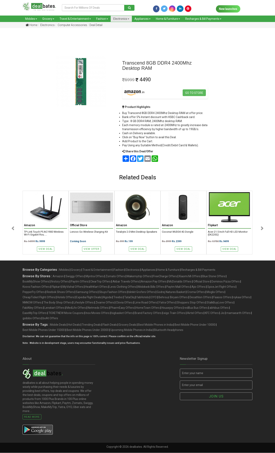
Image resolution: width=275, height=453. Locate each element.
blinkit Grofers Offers (141, 292)
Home (31, 25)
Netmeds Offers (98, 308)
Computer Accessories (72, 25)
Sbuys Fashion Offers (112, 292)
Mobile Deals (58, 324)
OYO (154, 297)
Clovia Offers (124, 302)
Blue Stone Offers (213, 276)
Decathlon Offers (200, 297)
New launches (228, 8)
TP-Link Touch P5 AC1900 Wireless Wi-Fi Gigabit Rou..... (44, 233)
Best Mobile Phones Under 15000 (44, 330)
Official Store (201, 281)
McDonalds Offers (180, 281)
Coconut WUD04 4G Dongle (177, 232)
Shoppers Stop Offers (191, 302)
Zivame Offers (104, 302)
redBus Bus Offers (196, 308)
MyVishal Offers (73, 287)
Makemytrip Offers (139, 276)
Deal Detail (96, 25)
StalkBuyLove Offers (220, 302)
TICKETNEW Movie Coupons (66, 313)
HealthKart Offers (96, 287)
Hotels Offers (65, 297)
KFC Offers (212, 313)
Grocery (48, 18)
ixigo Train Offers (174, 313)
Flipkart (56, 287)
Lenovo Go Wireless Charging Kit (89, 232)
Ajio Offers (198, 287)
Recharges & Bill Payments (203, 18)
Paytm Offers (79, 281)
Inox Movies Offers (97, 313)
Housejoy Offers (171, 308)
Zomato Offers (115, 276)
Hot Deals (74, 324)
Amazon (58, 276)
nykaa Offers (241, 297)
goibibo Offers (32, 318)
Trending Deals (91, 324)
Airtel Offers (195, 313)
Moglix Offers (215, 292)
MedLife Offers (76, 308)
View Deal (46, 249)
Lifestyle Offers (84, 302)
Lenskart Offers (54, 308)
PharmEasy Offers (122, 308)
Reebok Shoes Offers (60, 292)
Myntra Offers (95, 276)
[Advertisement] (20, 94)
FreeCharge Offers (165, 276)
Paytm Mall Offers (178, 287)
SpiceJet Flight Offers (221, 287)
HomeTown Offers (148, 308)
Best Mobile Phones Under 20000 (88, 330)
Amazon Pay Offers (154, 281)
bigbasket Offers (122, 313)
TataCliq (129, 297)
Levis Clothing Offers (122, 287)
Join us (216, 396)
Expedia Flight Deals (88, 297)
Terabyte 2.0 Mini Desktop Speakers (136, 232)
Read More (32, 417)
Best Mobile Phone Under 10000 (195, 324)
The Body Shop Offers (57, 302)
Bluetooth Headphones (168, 330)
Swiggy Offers (75, 276)
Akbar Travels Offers (125, 281)
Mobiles (31, 18)
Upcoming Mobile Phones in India (131, 330)
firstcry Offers (60, 281)
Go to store (194, 92)
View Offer (91, 249)
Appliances (142, 18)
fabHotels (142, 297)
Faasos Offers (222, 297)
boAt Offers (50, 318)
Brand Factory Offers (148, 313)
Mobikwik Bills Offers (151, 287)
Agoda (107, 297)
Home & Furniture (168, 18)
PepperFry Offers (34, 292)
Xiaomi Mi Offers (189, 276)
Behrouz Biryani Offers (173, 297)
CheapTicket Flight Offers (39, 297)
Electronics (121, 18)
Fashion (102, 18)
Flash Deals (110, 324)
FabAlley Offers (33, 308)
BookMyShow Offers (36, 281)
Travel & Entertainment (75, 18)
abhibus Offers (219, 308)
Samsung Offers (86, 292)
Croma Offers (196, 292)
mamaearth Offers (238, 313)
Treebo (117, 297)
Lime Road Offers (145, 302)
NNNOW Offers (32, 302)
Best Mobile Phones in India (155, 324)
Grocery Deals (127, 324)
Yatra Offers (167, 302)
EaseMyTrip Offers (35, 313)
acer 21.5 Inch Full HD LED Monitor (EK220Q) (228, 233)
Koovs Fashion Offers (36, 287)
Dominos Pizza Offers (225, 281)
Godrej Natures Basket (171, 292)
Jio (222, 313)
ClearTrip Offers (100, 281)
